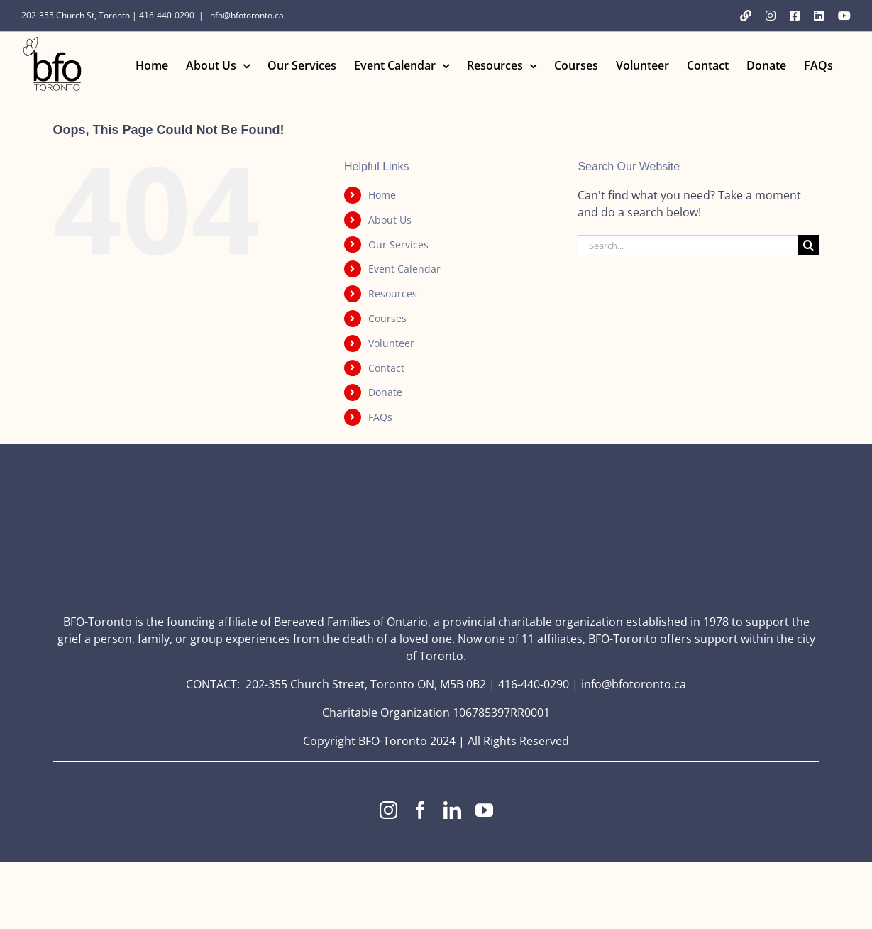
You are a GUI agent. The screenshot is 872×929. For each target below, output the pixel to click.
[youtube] (484, 810)
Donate (385, 392)
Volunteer (391, 343)
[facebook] (420, 810)
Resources (392, 293)
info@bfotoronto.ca (246, 15)
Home (382, 195)
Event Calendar (404, 268)
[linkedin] (452, 810)
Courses (387, 318)
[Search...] (688, 245)
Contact (386, 368)
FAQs (380, 417)
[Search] (808, 245)
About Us (390, 219)
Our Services (398, 244)
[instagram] (388, 810)
